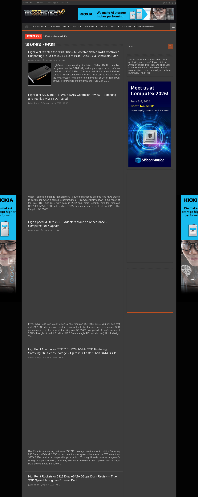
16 (67, 103)
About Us (64, 3)
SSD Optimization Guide (55, 36)
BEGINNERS (38, 27)
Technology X (52, 3)
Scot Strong (35, 60)
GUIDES (75, 27)
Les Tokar (34, 103)
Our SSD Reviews (146, 27)
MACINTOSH (127, 27)
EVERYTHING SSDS (58, 27)
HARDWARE (89, 27)
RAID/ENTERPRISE (108, 27)
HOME (27, 26)
